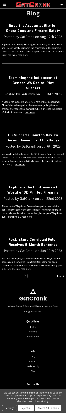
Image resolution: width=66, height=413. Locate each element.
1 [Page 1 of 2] (25, 276)
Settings (9, 408)
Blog (33, 371)
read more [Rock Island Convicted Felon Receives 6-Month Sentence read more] (26, 268)
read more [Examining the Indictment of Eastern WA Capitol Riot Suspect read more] (30, 112)
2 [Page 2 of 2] (31, 276)
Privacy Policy (41, 401)
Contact (33, 361)
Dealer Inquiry (33, 366)
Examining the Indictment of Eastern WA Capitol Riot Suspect (33, 82)
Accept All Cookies (48, 408)
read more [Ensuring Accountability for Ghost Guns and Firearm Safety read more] (23, 54)
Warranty (33, 331)
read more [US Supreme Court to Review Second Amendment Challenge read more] (20, 164)
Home (33, 326)
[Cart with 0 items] (61, 5)
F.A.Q (33, 356)
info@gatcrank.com (33, 311)
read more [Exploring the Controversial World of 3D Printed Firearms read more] (27, 216)
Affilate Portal (33, 336)
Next (60, 276)
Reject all (26, 408)
